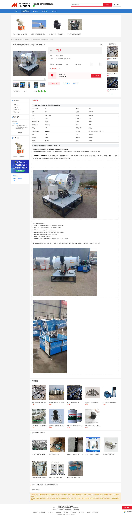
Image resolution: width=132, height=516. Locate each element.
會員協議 (74, 512)
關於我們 (35, 512)
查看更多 (20, 132)
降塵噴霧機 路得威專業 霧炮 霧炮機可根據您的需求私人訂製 (28, 34)
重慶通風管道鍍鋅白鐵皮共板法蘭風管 (41, 477)
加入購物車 (66, 83)
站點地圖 (58, 512)
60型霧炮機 (27, 39)
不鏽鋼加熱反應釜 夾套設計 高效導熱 (116, 73)
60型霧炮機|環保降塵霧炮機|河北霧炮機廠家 (68, 507)
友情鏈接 (96, 512)
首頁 (12, 39)
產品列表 (17, 39)
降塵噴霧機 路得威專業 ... (19, 156)
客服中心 (50, 512)
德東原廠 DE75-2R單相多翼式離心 (57, 34)
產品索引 (15, 176)
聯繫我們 (43, 512)
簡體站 (88, 512)
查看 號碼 (96, 75)
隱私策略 (66, 512)
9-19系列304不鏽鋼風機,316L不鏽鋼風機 (59, 477)
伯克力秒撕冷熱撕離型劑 (113, 89)
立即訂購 (75, 83)
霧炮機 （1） (17, 105)
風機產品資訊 (61, 506)
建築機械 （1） (18, 109)
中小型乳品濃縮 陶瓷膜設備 (38, 454)
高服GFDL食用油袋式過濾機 (92, 454)
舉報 (24, 91)
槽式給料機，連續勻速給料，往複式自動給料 (78, 477)
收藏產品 (16, 91)
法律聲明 (81, 512)
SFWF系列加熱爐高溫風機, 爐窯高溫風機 (77, 34)
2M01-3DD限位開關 (54, 454)
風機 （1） (16, 107)
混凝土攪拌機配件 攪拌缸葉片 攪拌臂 (116, 58)
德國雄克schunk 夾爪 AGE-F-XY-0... (75, 454)
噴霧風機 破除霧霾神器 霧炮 (38, 34)
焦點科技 (68, 514)
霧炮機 (22, 39)
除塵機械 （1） (18, 112)
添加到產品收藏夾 (17, 178)
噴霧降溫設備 (35, 489)
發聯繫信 (54, 83)
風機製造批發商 (70, 506)
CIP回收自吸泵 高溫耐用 (109, 454)
